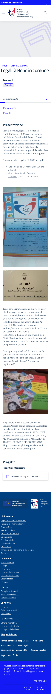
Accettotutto (28, 688)
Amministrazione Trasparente (15, 640)
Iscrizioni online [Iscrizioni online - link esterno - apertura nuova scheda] (8, 530)
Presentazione (9, 108)
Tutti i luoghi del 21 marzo (20, 166)
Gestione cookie (38, 649)
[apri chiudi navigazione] (3, 13)
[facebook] (13, 655)
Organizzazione (8, 578)
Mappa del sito (9, 634)
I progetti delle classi (10, 629)
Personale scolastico (10, 594)
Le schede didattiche (10, 626)
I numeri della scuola (10, 572)
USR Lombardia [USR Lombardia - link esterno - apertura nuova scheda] (8, 543)
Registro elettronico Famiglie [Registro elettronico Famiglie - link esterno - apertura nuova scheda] (14, 523)
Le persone (6, 569)
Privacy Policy (7, 645)
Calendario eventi (9, 610)
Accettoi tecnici (42, 688)
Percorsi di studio (8, 597)
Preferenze (40, 681)
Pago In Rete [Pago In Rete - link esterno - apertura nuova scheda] (7, 527)
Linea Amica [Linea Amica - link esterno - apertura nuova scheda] (6, 536)
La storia (5, 582)
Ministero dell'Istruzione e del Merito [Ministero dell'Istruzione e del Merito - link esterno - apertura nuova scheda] (17, 549)
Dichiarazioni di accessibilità (14, 649)
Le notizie (5, 607)
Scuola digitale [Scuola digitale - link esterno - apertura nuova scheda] (7, 540)
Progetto (8, 85)
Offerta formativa (9, 622)
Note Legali (23, 645)
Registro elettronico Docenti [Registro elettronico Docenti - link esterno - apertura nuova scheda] (13, 520)
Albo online (6, 613)
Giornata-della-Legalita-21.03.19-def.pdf (23, 160)
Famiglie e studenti (9, 591)
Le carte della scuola (10, 575)
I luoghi (4, 565)
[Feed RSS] (17, 655)
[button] (25, 99)
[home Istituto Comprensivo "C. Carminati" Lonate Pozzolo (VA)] (20, 13)
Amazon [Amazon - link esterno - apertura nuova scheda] (4, 553)
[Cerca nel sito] (45, 13)
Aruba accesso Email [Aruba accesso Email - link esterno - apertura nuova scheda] (10, 533)
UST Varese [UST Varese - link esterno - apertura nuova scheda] (6, 546)
